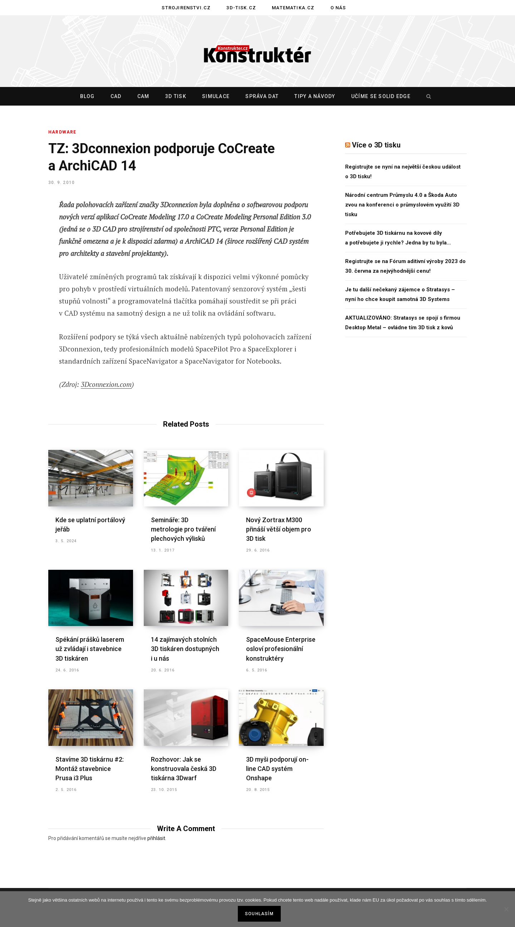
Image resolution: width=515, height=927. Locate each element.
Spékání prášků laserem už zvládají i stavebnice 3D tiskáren (89, 649)
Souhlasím (259, 913)
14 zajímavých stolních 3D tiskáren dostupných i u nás (185, 649)
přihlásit (156, 838)
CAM (143, 96)
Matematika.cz (293, 7)
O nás (338, 7)
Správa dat (262, 96)
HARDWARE (62, 132)
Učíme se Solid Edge (381, 96)
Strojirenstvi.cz (186, 7)
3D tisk (175, 96)
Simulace (216, 96)
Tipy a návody (314, 96)
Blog (87, 96)
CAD (116, 96)
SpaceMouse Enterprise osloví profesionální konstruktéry (280, 649)
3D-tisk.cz (241, 7)
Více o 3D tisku (376, 145)
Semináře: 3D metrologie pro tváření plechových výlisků (183, 529)
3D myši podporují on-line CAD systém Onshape (277, 769)
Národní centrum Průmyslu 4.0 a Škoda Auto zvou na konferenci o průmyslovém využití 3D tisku (402, 205)
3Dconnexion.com (106, 384)
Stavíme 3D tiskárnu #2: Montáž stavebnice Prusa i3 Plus (89, 769)
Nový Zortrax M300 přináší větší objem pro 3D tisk (278, 529)
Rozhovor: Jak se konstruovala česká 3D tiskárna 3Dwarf (183, 769)
